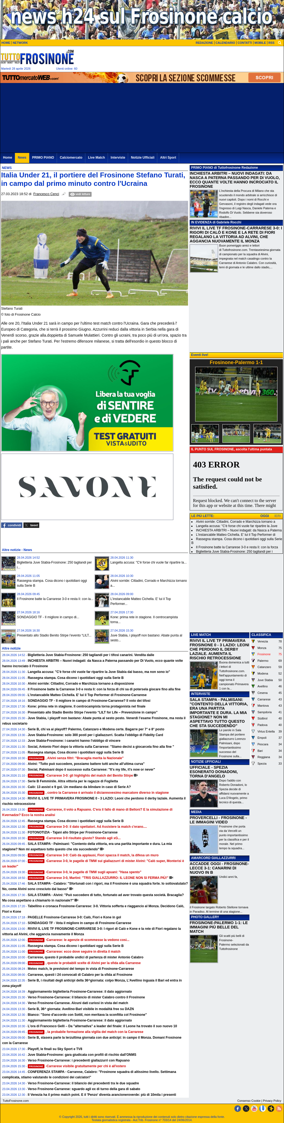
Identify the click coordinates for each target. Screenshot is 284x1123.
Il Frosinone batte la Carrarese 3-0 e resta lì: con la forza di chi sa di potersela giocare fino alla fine (104, 689)
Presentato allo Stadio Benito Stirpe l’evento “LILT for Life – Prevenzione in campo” (93, 712)
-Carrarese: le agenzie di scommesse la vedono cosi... (78, 940)
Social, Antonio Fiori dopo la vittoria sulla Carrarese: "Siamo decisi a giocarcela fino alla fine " (101, 747)
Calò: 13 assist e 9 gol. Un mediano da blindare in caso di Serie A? (79, 787)
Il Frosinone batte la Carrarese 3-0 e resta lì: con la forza (237, 547)
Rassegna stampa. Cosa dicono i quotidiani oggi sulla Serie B (76, 678)
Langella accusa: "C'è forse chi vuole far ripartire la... (148, 562)
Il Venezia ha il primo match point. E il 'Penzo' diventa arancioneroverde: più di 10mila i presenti (102, 1095)
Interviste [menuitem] (118, 157)
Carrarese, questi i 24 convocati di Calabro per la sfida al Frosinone (80, 975)
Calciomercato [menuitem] (71, 157)
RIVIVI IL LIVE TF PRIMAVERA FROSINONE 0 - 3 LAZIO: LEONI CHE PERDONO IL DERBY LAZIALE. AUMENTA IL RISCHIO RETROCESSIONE (219, 649)
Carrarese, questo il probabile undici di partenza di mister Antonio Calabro (85, 957)
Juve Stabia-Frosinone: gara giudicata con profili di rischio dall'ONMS (82, 1055)
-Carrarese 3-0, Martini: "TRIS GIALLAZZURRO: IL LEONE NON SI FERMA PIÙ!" (98, 878)
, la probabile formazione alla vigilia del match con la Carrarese (85, 1032)
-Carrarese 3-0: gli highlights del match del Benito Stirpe (80, 775)
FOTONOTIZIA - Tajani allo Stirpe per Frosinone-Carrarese (73, 832)
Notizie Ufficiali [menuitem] (142, 157)
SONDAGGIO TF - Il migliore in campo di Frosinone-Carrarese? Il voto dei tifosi (89, 701)
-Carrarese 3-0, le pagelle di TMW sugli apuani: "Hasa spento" (84, 872)
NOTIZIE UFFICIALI (206, 762)
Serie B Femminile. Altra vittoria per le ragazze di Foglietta (73, 781)
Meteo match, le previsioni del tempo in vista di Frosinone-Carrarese (81, 969)
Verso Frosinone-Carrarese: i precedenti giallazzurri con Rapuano (79, 1060)
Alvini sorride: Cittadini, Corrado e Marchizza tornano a (235, 522)
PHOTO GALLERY (205, 917)
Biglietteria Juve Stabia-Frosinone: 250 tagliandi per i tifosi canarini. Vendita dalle (91, 655)
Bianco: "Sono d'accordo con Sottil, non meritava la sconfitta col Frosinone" (87, 1015)
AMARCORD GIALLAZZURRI (213, 858)
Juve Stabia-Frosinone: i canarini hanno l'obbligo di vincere (74, 741)
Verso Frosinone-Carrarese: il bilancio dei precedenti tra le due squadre (83, 1083)
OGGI (264, 516)
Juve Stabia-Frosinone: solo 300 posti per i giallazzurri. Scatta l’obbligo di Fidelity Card (95, 735)
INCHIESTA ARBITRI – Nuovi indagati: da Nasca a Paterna (239, 530)
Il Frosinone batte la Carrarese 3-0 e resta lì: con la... (55, 599)
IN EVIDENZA (201, 222)
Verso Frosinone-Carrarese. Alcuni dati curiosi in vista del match (78, 1003)
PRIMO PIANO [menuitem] (43, 157)
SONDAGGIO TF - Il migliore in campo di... (48, 617)
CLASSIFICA (261, 635)
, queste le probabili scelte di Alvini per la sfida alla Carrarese (84, 963)
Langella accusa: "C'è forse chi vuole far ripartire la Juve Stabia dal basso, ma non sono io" (99, 672)
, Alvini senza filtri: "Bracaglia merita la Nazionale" (76, 758)
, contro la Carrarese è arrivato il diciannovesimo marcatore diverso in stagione (98, 793)
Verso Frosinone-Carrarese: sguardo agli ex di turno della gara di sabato (84, 1089)
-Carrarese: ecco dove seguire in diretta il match (74, 951)
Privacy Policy (272, 1100)
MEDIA (196, 812)
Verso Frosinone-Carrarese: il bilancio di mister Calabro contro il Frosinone (86, 997)
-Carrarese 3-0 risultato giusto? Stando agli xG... (74, 838)
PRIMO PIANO (202, 168)
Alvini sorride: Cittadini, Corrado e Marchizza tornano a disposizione (81, 683)
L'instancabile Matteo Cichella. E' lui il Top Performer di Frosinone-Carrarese (87, 695)
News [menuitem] (22, 157)
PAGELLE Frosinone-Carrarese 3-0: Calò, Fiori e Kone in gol (74, 917)
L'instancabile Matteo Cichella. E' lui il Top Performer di (235, 535)
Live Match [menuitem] (96, 157)
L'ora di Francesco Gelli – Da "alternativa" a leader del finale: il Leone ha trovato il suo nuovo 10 (102, 1026)
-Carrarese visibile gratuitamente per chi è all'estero (77, 1066)
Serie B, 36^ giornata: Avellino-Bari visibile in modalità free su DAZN (81, 1009)
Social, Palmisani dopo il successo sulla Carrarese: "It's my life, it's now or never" (91, 769)
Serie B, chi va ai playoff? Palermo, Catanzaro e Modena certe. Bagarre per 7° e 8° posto (96, 729)
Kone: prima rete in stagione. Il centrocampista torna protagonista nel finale (87, 706)
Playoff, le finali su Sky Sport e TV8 (55, 1049)
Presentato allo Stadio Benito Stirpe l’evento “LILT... (54, 635)
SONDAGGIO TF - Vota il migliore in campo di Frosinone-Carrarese (79, 923)
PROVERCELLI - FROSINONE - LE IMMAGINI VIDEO (218, 820)
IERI (277, 516)
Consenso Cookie (249, 1100)
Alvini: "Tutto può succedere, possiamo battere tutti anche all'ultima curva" (86, 764)
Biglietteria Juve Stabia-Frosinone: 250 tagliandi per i (234, 551)
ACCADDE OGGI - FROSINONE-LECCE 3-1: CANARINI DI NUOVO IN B (219, 868)
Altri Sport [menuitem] (168, 157)
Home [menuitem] (7, 157)
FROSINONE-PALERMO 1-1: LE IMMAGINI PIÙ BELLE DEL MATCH (219, 927)
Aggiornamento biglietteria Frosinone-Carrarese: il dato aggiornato (80, 991)
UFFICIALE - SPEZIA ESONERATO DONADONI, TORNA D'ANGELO (214, 771)
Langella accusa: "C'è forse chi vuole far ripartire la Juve (236, 526)
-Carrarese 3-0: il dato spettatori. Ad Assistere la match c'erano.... (87, 827)
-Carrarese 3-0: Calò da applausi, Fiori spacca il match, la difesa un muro (93, 855)
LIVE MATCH (201, 635)
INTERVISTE (200, 694)
